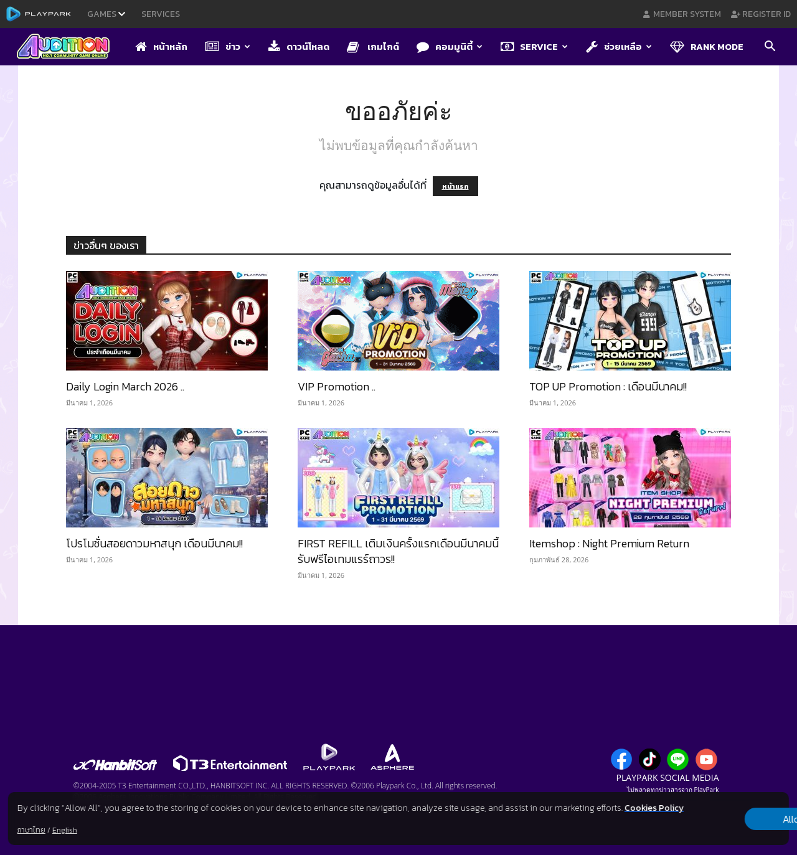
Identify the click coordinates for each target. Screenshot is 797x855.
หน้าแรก (455, 186)
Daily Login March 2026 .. (125, 386)
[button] (770, 47)
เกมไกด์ (373, 46)
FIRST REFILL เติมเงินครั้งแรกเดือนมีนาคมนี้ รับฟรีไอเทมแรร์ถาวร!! (398, 551)
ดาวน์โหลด (298, 46)
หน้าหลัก (161, 46)
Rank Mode (706, 46)
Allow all (723, 812)
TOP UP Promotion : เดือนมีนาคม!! (608, 386)
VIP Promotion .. (336, 386)
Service (534, 46)
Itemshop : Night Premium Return (609, 543)
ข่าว (227, 46)
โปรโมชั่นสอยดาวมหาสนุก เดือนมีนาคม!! (154, 543)
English (64, 830)
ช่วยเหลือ (619, 46)
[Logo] (69, 47)
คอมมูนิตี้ (450, 46)
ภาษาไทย (31, 830)
